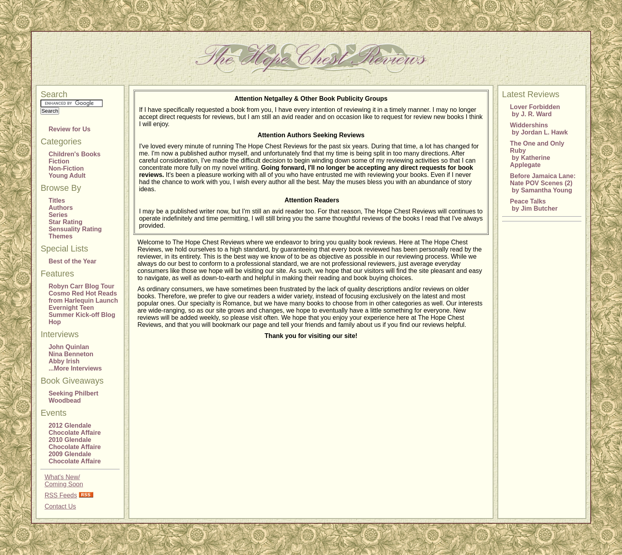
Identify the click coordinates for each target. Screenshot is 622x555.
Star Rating (65, 222)
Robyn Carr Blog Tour (81, 286)
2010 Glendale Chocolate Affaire (74, 443)
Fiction (58, 161)
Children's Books (74, 154)
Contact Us (60, 506)
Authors (60, 207)
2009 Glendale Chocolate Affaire (74, 458)
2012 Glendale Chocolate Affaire (74, 429)
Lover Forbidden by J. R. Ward (535, 110)
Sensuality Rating (75, 229)
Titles (56, 200)
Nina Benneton (70, 354)
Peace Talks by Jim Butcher (534, 205)
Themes (60, 236)
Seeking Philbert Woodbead (73, 397)
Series (57, 214)
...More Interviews (75, 368)
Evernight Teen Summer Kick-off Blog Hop (81, 314)
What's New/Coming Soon (63, 481)
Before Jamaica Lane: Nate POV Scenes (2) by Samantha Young (543, 183)
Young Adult (66, 175)
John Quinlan (68, 347)
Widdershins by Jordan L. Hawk (539, 129)
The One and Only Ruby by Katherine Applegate (537, 154)
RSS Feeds (60, 495)
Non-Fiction (66, 168)
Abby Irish (63, 361)
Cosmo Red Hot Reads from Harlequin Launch (83, 297)
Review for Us (69, 129)
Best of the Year (72, 261)
